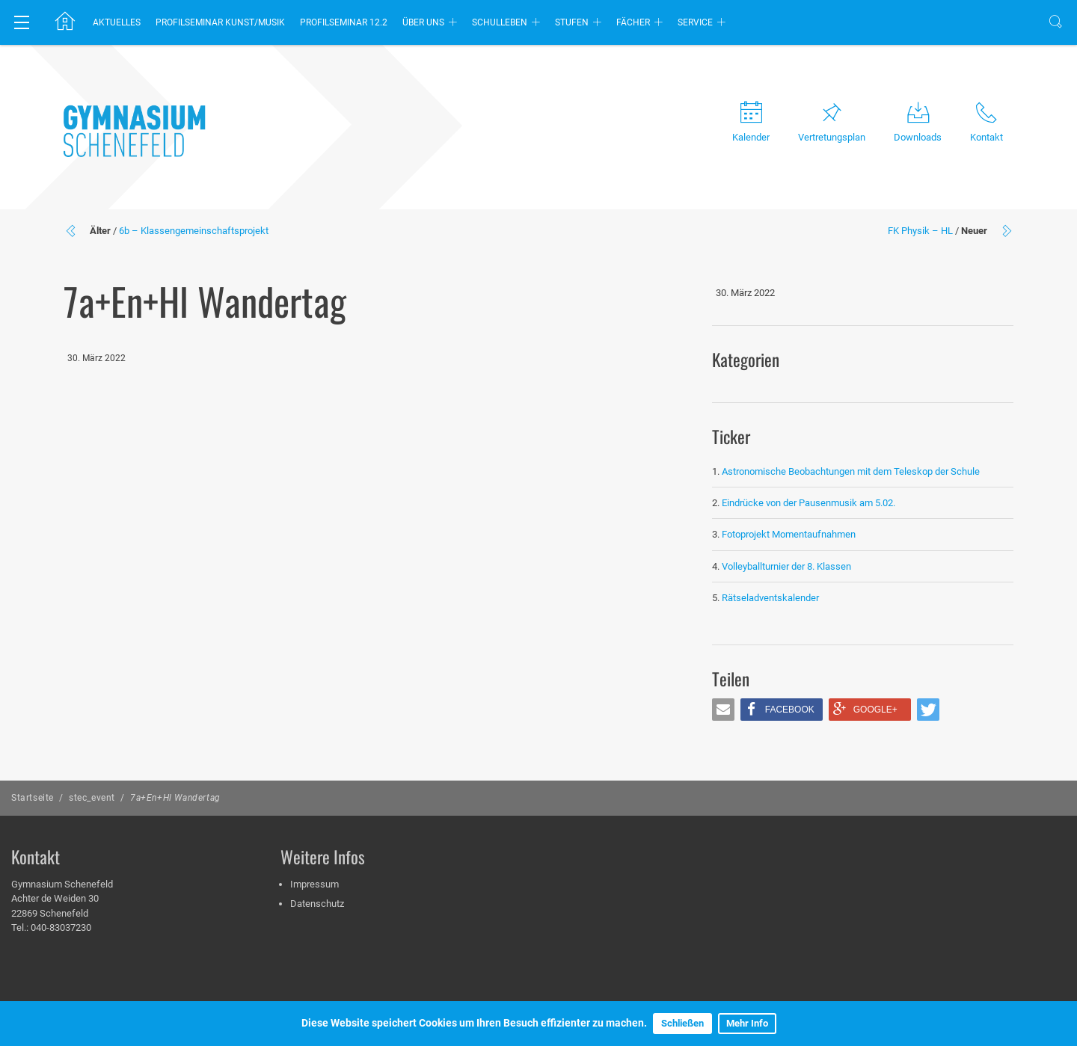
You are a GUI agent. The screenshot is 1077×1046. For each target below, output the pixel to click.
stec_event (92, 798)
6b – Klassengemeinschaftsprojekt (194, 230)
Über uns (423, 22)
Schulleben (499, 22)
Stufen (572, 22)
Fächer (633, 22)
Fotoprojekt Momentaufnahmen (789, 534)
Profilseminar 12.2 (343, 22)
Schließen (682, 1023)
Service (695, 22)
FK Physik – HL (920, 230)
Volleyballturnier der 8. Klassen (786, 566)
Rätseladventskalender (770, 597)
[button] (723, 709)
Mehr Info (747, 1023)
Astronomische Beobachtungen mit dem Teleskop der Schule (851, 471)
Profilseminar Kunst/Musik (220, 22)
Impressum (314, 884)
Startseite (32, 798)
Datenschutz (317, 903)
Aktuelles (117, 22)
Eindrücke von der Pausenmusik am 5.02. (808, 502)
